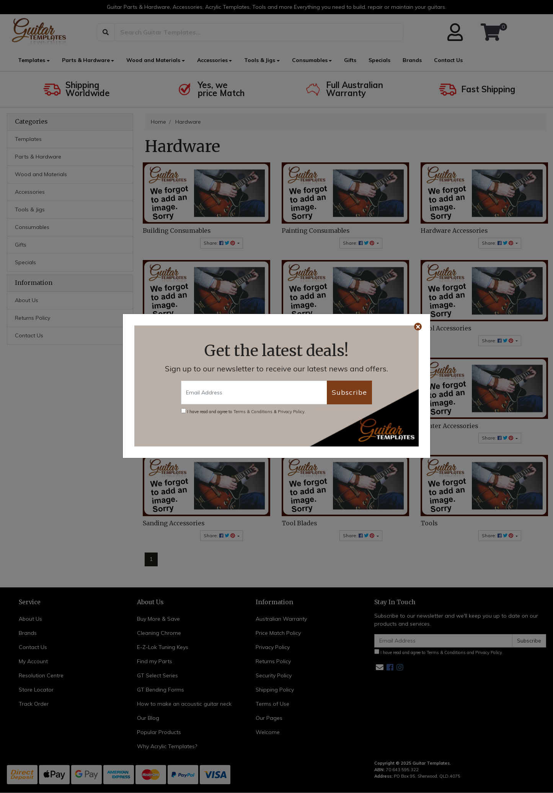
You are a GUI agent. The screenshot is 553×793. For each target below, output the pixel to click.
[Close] (418, 326)
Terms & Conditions (252, 411)
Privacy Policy (291, 411)
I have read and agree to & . (243, 411)
